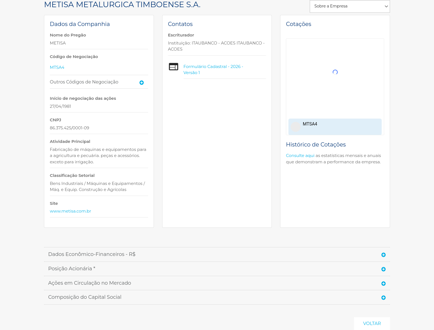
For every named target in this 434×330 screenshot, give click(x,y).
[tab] (99, 82)
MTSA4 (57, 67)
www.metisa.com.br (70, 211)
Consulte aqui (300, 155)
